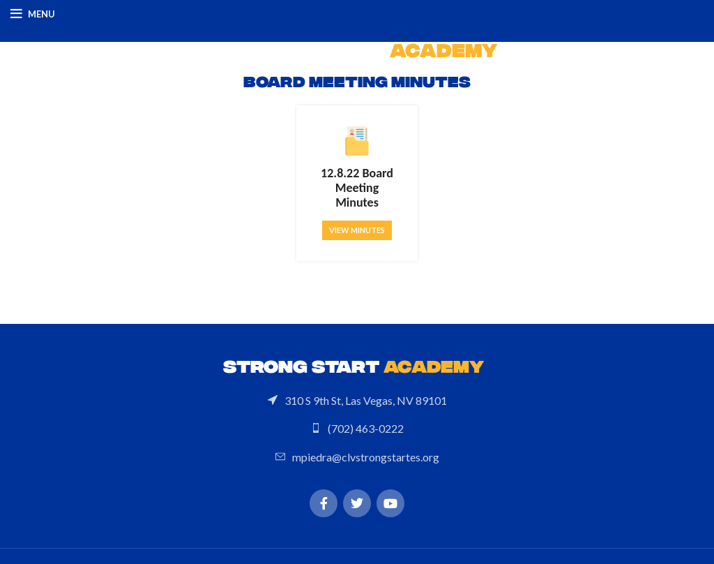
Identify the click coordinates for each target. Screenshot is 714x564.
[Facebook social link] (323, 503)
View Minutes (357, 230)
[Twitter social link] (357, 503)
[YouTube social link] (390, 503)
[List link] (357, 400)
